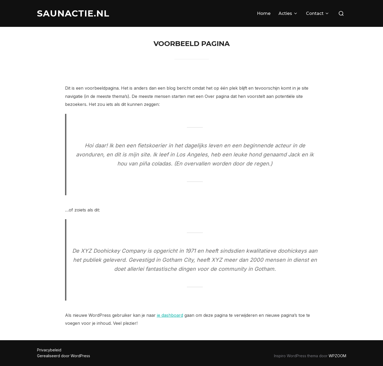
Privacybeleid (49, 350)
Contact (317, 13)
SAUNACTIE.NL (73, 13)
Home (264, 13)
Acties (288, 13)
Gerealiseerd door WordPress (63, 355)
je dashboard (170, 315)
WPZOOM (337, 355)
